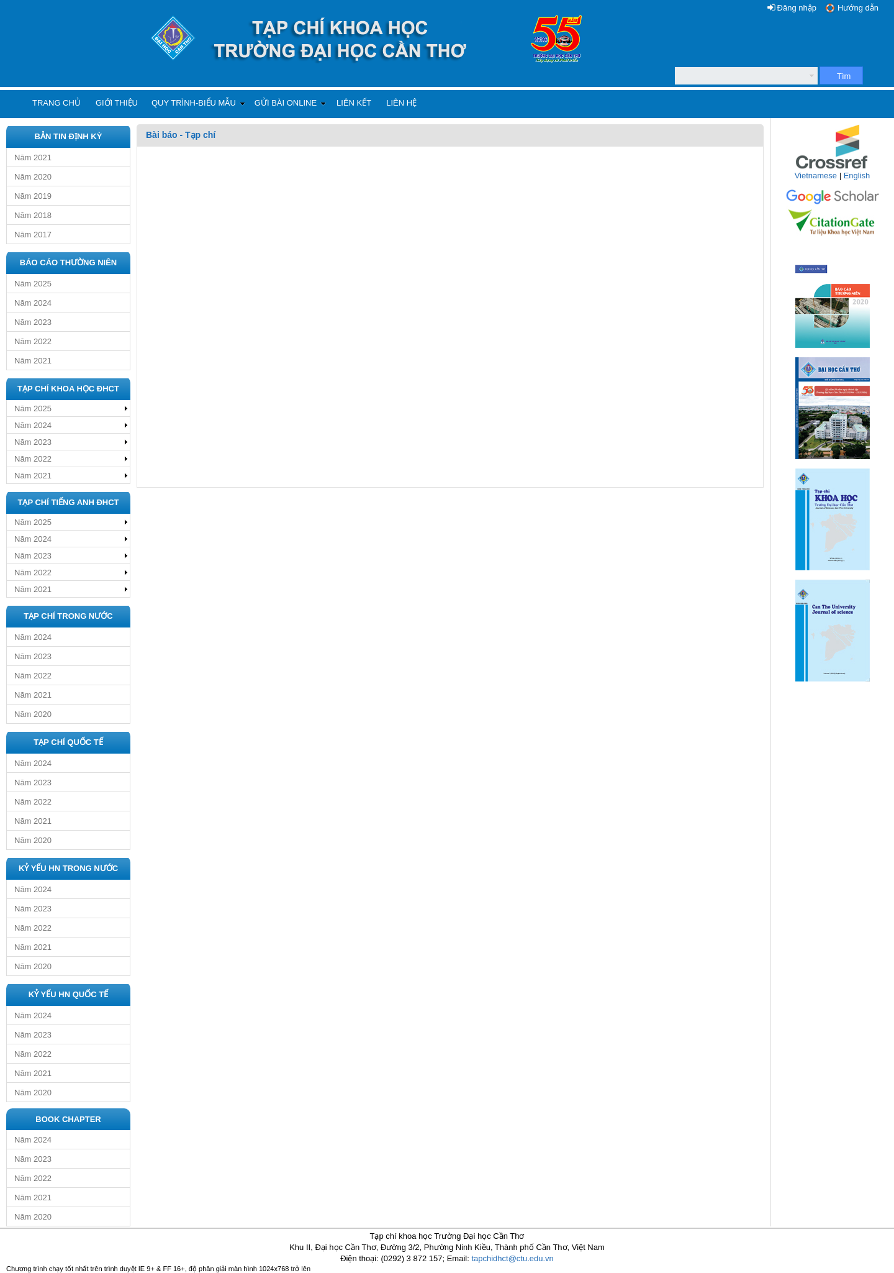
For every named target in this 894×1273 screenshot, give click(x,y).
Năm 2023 (33, 322)
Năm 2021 (33, 157)
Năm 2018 (33, 215)
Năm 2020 (33, 176)
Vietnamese (816, 175)
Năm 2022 (33, 341)
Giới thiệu (117, 102)
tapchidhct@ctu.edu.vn (512, 1258)
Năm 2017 (33, 234)
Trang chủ (56, 102)
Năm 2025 (33, 283)
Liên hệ (401, 102)
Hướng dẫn (858, 7)
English (857, 175)
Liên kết (353, 102)
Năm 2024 (33, 303)
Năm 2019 (33, 196)
